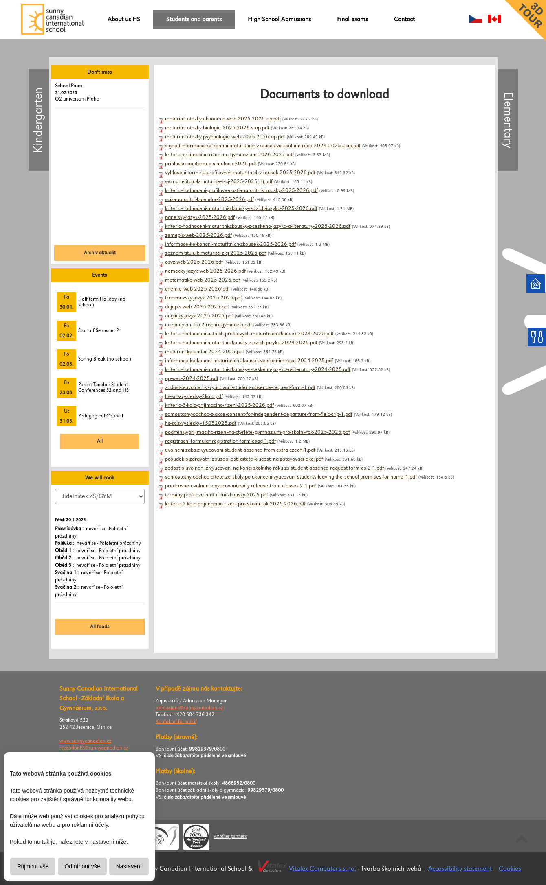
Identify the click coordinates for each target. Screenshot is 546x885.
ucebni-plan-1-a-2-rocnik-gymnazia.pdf (208, 325)
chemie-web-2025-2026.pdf (197, 289)
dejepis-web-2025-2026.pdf (197, 307)
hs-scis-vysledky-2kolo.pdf (194, 396)
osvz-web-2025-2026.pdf (194, 262)
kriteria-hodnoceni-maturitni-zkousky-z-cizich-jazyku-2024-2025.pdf (241, 342)
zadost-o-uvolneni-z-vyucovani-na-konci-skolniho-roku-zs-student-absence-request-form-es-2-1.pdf (274, 468)
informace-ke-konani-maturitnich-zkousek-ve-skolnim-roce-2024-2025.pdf (249, 360)
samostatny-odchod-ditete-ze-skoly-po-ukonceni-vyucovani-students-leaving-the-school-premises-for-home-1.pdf (291, 477)
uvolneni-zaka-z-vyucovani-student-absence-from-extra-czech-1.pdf (240, 450)
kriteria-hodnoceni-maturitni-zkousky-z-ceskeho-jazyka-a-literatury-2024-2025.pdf (257, 369)
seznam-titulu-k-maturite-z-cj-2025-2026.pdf (215, 253)
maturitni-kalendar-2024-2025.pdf (204, 351)
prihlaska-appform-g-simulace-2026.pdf (210, 163)
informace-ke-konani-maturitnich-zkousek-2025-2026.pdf (230, 244)
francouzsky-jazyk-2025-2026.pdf (203, 298)
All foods (99, 626)
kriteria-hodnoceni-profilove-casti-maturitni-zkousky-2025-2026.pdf (241, 190)
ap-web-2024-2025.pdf (191, 378)
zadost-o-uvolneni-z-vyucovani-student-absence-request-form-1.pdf (240, 387)
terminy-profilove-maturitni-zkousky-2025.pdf (216, 495)
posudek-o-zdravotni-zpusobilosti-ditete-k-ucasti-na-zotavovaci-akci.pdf (244, 459)
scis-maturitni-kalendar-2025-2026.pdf (209, 199)
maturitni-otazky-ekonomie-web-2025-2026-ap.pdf (223, 119)
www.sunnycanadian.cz (85, 741)
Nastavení (129, 866)
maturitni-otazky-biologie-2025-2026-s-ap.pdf (217, 128)
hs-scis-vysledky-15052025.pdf (200, 423)
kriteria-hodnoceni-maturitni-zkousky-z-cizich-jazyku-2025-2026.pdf (241, 208)
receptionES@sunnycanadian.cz (93, 748)
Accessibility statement (460, 868)
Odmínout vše (82, 866)
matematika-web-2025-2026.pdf (202, 280)
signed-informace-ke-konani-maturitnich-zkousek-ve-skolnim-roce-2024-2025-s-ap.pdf (263, 146)
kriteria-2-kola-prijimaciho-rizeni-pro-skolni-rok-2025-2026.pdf (235, 504)
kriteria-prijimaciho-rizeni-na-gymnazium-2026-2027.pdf (229, 154)
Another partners (230, 836)
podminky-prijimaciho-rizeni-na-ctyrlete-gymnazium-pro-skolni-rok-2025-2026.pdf (257, 432)
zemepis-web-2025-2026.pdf (198, 235)
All (100, 441)
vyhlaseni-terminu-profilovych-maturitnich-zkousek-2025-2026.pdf (240, 172)
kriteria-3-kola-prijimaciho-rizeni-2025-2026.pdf (219, 405)
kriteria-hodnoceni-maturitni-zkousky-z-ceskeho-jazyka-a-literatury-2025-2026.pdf (257, 226)
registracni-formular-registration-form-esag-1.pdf (220, 441)
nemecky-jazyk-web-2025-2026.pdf (205, 271)
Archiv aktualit (100, 253)
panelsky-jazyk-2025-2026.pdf (200, 217)
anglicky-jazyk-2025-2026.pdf (199, 316)
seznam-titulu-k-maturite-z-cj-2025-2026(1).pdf (219, 181)
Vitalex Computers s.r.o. (322, 868)
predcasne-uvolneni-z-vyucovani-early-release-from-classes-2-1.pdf (240, 486)
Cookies (510, 868)
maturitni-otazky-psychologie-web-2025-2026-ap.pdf (225, 137)
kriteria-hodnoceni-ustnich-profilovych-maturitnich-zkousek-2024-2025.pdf (249, 334)
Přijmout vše (32, 866)
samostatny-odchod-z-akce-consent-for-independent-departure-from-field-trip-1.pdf (258, 414)
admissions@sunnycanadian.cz (189, 707)
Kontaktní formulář (176, 721)
